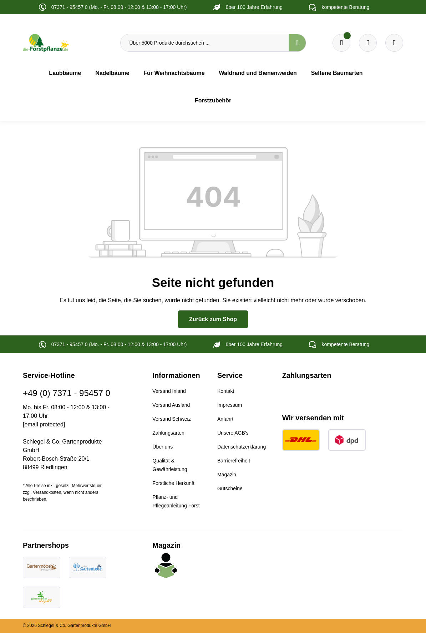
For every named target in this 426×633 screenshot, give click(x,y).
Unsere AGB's (233, 433)
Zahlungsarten (168, 433)
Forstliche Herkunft (173, 483)
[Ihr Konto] (394, 43)
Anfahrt (225, 419)
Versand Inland (169, 391)
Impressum (229, 405)
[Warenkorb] (368, 43)
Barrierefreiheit (233, 461)
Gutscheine (230, 488)
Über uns (162, 447)
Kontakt (225, 391)
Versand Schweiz (171, 419)
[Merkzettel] (341, 43)
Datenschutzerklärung (241, 447)
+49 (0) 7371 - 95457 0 (66, 393)
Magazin (226, 474)
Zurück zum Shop (213, 319)
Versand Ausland (171, 405)
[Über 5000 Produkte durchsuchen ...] (204, 43)
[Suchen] (297, 43)
